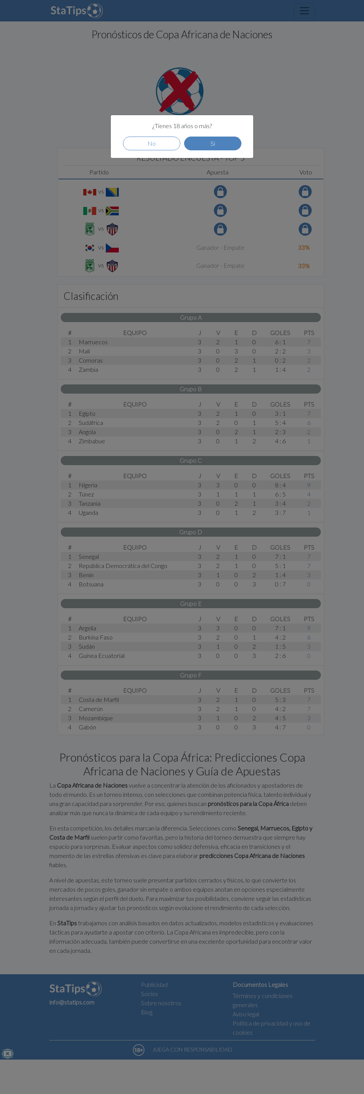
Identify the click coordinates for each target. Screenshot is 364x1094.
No (151, 143)
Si (212, 143)
